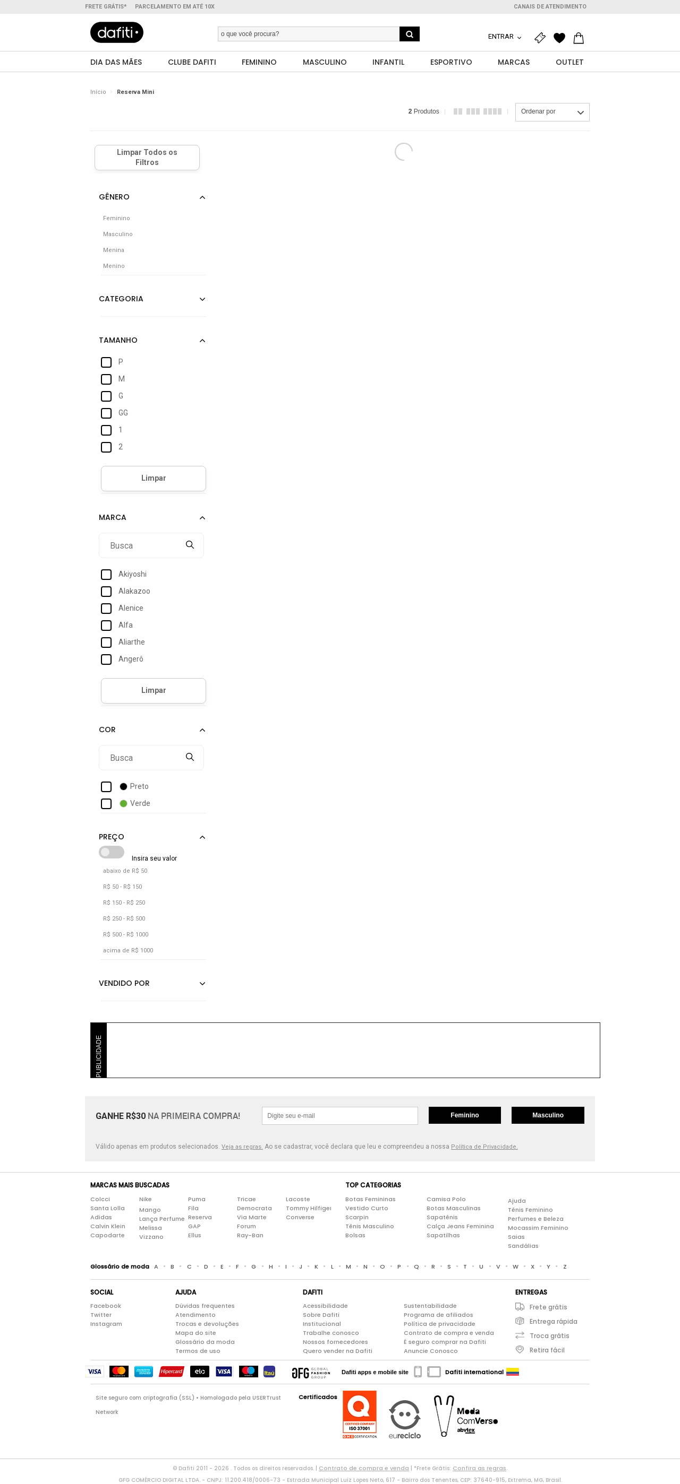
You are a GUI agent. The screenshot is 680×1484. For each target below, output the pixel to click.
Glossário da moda (205, 1342)
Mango (150, 1209)
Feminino (464, 1115)
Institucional (322, 1324)
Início (98, 92)
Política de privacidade (439, 1324)
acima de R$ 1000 (128, 951)
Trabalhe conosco (331, 1333)
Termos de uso (197, 1351)
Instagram (106, 1324)
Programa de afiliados (438, 1315)
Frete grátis (548, 1307)
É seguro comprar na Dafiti (445, 1342)
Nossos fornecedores (335, 1342)
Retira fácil (547, 1350)
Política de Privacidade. (484, 1147)
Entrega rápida (553, 1321)
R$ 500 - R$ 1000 (125, 935)
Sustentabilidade (430, 1306)
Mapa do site (195, 1333)
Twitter (101, 1315)
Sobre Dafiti (321, 1315)
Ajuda (517, 1200)
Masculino (548, 1115)
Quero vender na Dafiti (337, 1351)
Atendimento (195, 1315)
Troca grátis (550, 1336)
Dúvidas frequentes (205, 1306)
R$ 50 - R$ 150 (122, 887)
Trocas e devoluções (207, 1324)
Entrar (501, 36)
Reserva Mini (135, 92)
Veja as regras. (242, 1147)
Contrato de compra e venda (449, 1333)
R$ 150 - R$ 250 (124, 903)
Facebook (105, 1306)
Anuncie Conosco (431, 1351)
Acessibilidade (325, 1306)
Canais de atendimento (550, 6)
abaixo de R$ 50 (125, 871)
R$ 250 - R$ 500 (124, 919)
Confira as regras (479, 1468)
